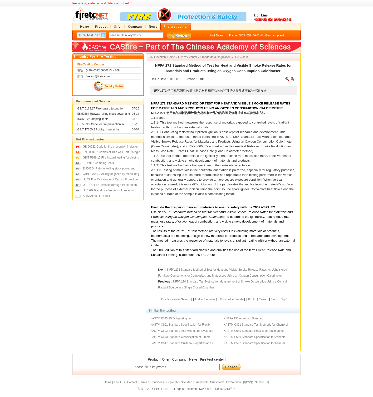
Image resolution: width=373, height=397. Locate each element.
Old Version (233, 382)
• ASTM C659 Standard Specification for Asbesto (254, 337)
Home (171, 57)
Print (251, 299)
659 (248, 35)
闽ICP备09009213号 (256, 382)
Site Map (186, 382)
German (270, 35)
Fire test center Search (175, 299)
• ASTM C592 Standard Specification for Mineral (254, 343)
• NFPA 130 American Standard (244, 318)
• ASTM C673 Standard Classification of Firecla (180, 337)
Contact (132, 382)
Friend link (201, 382)
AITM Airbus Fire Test (96, 196)
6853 (242, 35)
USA (236, 57)
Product (153, 359)
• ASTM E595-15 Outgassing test (171, 318)
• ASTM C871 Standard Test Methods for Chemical (256, 324)
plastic (281, 35)
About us (119, 382)
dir (262, 35)
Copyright (172, 382)
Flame (233, 35)
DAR (256, 35)
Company (179, 359)
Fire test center (187, 57)
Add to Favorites (205, 299)
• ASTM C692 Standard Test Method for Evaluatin (182, 330)
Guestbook (217, 382)
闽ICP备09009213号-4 (221, 389)
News (193, 359)
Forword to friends (231, 299)
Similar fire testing (162, 310)
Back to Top (278, 299)
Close (262, 299)
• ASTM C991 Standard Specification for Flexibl (180, 324)
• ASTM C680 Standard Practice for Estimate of (254, 330)
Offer (165, 359)
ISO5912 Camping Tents (92, 119)
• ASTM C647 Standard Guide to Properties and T (182, 343)
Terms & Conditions (151, 382)
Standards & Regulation (215, 57)
